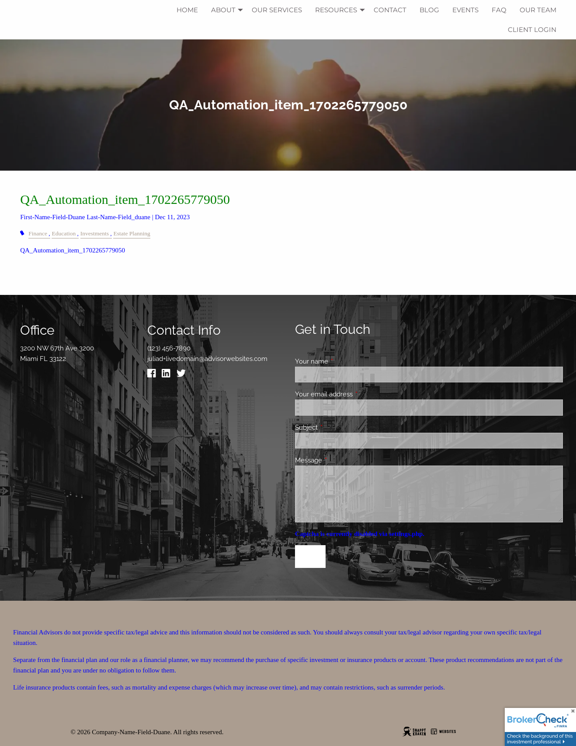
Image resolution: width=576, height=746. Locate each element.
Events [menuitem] (465, 10)
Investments (94, 233)
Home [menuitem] (187, 10)
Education (64, 233)
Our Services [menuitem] (277, 10)
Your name (343, 361)
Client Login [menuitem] (532, 29)
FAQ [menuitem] (499, 10)
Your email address (355, 394)
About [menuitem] (223, 10)
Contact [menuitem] (390, 10)
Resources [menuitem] (336, 10)
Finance (37, 233)
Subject (338, 427)
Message (340, 460)
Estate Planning (131, 233)
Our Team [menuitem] (538, 10)
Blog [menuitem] (429, 10)
